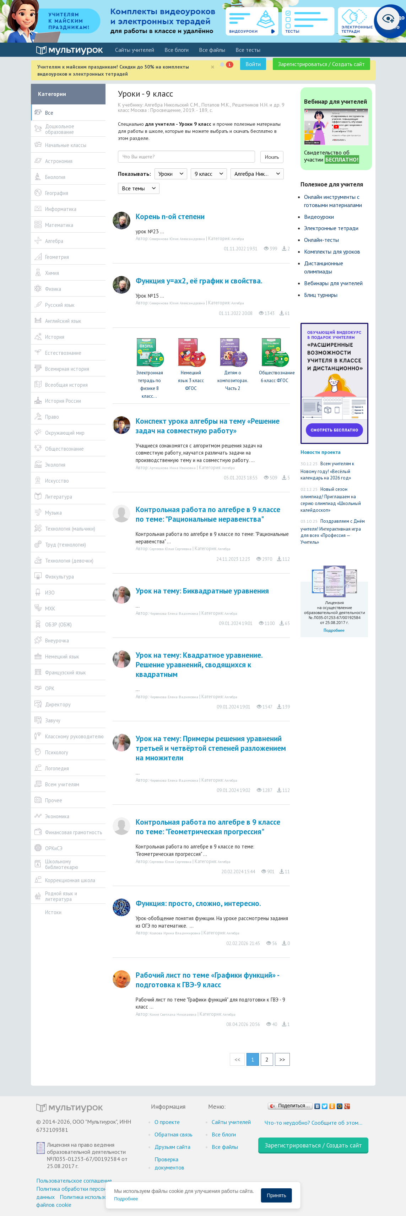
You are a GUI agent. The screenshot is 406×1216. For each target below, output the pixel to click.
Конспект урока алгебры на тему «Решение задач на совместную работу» (208, 425)
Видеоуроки (319, 216)
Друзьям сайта (172, 1146)
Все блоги (176, 49)
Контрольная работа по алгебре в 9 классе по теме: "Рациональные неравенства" (208, 514)
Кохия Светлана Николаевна (173, 1014)
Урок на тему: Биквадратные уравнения (202, 591)
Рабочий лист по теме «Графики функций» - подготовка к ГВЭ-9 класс (207, 979)
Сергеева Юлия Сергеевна (170, 548)
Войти (253, 63)
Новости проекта (321, 452)
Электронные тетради (331, 228)
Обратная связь (174, 1134)
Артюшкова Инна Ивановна (173, 467)
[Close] (213, 67)
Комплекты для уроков (332, 251)
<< (237, 1059)
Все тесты (248, 49)
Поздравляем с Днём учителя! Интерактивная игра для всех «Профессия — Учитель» (333, 531)
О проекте (167, 1121)
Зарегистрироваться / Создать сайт (321, 63)
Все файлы (212, 49)
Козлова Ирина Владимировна (175, 932)
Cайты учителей (134, 49)
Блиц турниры (320, 294)
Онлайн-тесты (321, 239)
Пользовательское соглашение (74, 1180)
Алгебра (237, 238)
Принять (276, 1195)
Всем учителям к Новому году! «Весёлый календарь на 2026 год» (327, 471)
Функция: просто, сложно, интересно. (198, 903)
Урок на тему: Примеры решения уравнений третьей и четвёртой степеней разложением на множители (211, 748)
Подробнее (126, 1198)
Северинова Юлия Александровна (177, 238)
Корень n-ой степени (170, 216)
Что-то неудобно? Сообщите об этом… (313, 1122)
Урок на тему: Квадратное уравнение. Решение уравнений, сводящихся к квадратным (199, 664)
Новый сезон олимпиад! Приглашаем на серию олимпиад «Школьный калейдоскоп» (331, 499)
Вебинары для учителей (333, 283)
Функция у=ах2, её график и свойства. (199, 281)
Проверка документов (169, 1163)
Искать (272, 157)
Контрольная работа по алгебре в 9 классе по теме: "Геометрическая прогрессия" (208, 826)
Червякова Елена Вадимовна (174, 613)
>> (282, 1059)
